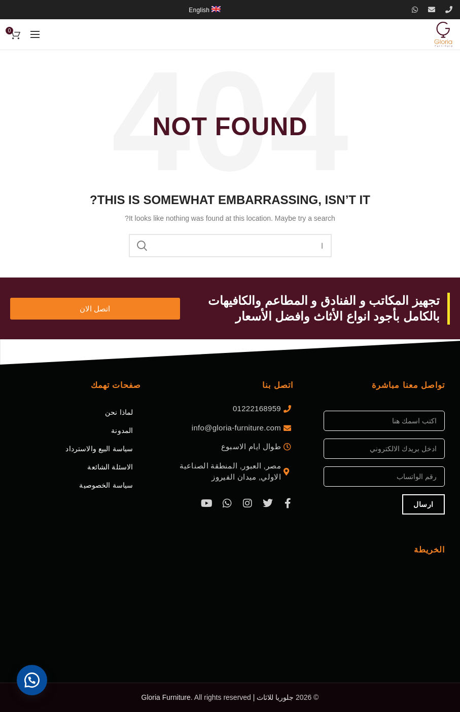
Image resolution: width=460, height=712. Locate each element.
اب (142, 245)
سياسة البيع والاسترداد (99, 449)
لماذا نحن (119, 412)
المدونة (122, 430)
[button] (35, 676)
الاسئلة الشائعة (110, 467)
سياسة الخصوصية (106, 485)
